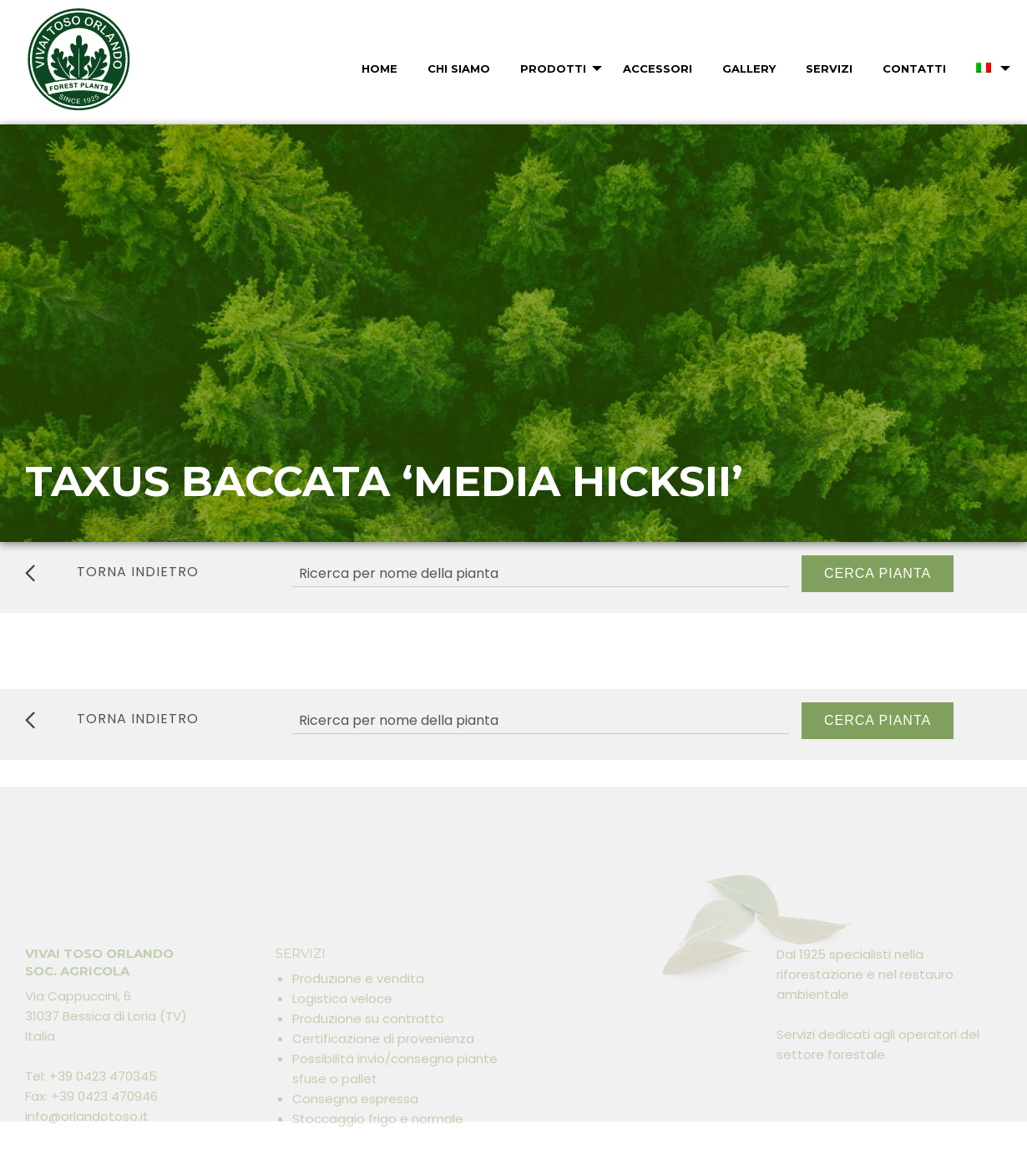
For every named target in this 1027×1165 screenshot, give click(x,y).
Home (379, 68)
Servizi (829, 68)
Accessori (657, 68)
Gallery (749, 68)
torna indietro (112, 572)
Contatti (914, 68)
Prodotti (553, 68)
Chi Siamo (458, 68)
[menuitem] (378, 68)
